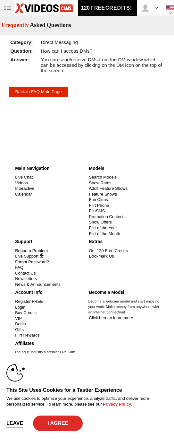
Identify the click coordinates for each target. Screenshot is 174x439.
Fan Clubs (98, 199)
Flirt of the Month (104, 233)
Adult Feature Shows (108, 188)
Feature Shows (103, 194)
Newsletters (26, 278)
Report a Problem (31, 250)
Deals (20, 323)
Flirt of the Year (103, 227)
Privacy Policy (117, 404)
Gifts (19, 329)
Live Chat (24, 177)
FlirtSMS (97, 210)
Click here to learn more (111, 317)
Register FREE (29, 301)
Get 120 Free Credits (108, 250)
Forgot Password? (32, 261)
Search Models (103, 177)
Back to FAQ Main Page (38, 91)
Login (20, 307)
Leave (14, 423)
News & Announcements (38, 284)
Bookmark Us (101, 256)
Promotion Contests (107, 216)
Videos (21, 182)
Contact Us (25, 273)
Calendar (23, 194)
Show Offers (100, 222)
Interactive (24, 188)
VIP (18, 318)
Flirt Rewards (27, 335)
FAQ (19, 267)
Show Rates (100, 182)
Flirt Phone (99, 205)
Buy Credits (26, 312)
